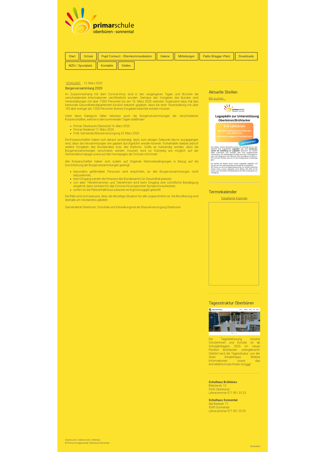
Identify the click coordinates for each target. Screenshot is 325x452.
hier (247, 364)
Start (72, 56)
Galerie (165, 56)
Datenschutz (84, 440)
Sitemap (96, 440)
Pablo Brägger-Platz (216, 56)
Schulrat (73, 83)
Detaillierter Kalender (234, 198)
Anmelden (255, 446)
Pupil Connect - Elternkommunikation (127, 56)
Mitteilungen (186, 56)
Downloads (246, 56)
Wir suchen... (217, 98)
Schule (88, 56)
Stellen (126, 65)
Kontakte (107, 65)
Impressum (70, 440)
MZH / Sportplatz (80, 65)
